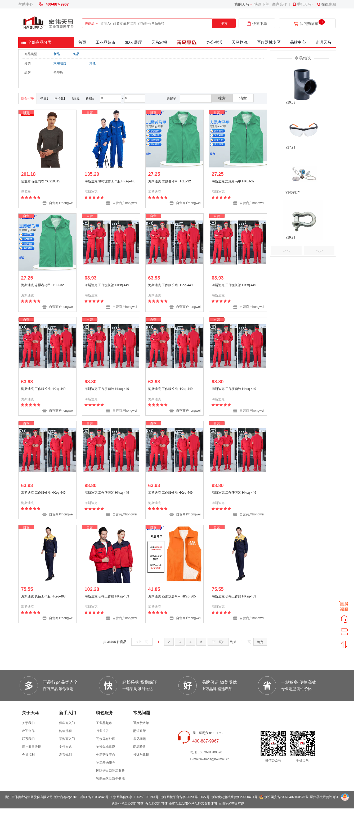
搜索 (224, 23)
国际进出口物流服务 (110, 770)
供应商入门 (67, 723)
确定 (260, 642)
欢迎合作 (28, 731)
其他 (92, 63)
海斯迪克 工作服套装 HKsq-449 (107, 389)
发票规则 (65, 755)
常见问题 (139, 739)
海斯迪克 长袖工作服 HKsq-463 (43, 596)
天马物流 (240, 42)
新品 (56, 54)
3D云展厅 (133, 42)
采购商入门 (67, 739)
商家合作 (279, 4)
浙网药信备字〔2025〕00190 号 (136, 797)
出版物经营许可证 (231, 804)
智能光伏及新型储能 (110, 778)
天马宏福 (159, 42)
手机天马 (301, 4)
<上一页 (142, 642)
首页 (82, 42)
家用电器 (59, 63)
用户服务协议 (31, 747)
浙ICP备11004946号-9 (95, 797)
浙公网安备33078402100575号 (286, 797)
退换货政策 (141, 723)
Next (319, 250)
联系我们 (28, 739)
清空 (243, 98)
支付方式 (65, 747)
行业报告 (102, 731)
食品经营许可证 (156, 804)
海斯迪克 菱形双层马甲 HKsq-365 (172, 596)
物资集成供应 (105, 747)
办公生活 (214, 42)
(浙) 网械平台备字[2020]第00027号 (185, 797)
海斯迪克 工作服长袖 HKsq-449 (107, 285)
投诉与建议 (141, 755)
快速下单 (261, 4)
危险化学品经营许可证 (128, 804)
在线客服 (326, 4)
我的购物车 (309, 24)
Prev (286, 250)
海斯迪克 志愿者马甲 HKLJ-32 (169, 181)
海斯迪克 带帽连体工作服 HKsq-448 (110, 181)
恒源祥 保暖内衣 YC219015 (40, 181)
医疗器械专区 (269, 42)
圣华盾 (58, 72)
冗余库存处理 (105, 739)
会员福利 (28, 755)
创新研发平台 (105, 755)
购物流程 (65, 731)
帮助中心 (25, 4)
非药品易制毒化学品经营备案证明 (193, 804)
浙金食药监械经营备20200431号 (234, 797)
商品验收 (139, 747)
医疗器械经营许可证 (324, 797)
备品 (76, 54)
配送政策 (139, 731)
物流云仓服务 (105, 762)
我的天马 (241, 4)
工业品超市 (105, 42)
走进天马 (323, 42)
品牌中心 (298, 42)
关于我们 (28, 723)
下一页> (218, 642)
